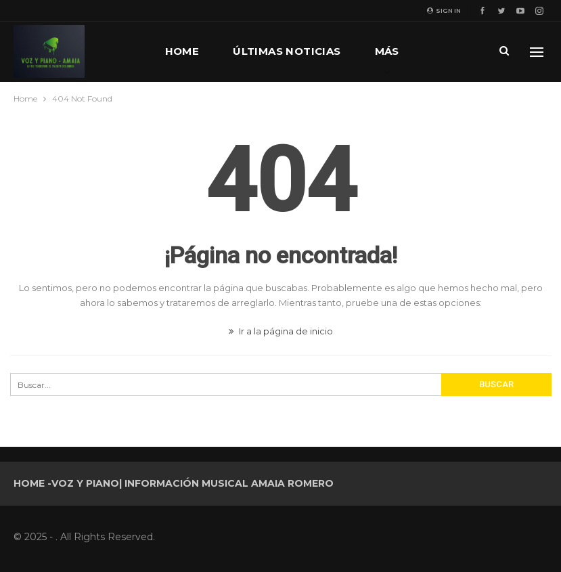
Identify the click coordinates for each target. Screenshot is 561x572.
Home (182, 51)
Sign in (444, 10)
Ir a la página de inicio (281, 331)
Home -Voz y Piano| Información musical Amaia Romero (174, 483)
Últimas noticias (286, 51)
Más (387, 51)
